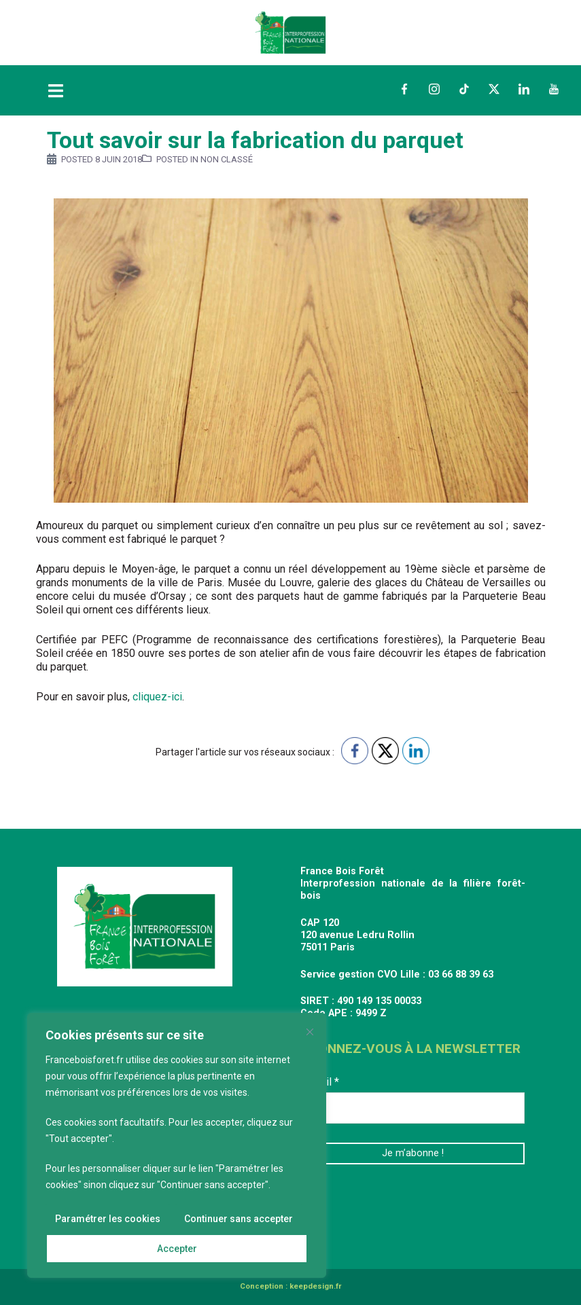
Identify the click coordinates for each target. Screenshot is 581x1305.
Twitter (494, 89)
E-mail (320, 1081)
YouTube (553, 89)
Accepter (177, 1248)
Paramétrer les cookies (107, 1218)
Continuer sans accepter (238, 1218)
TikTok (464, 89)
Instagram (434, 89)
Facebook (404, 89)
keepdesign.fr (315, 1286)
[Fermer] (310, 1032)
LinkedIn (523, 89)
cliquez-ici (156, 696)
